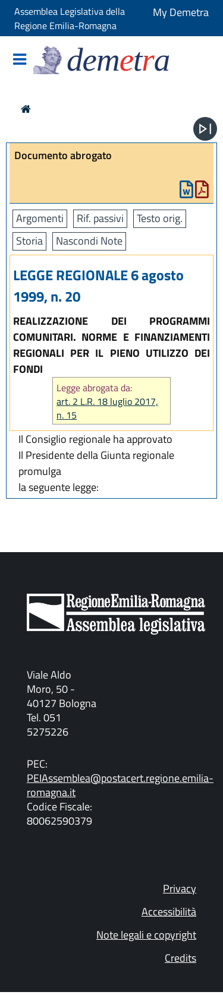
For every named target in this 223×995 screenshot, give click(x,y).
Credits (180, 958)
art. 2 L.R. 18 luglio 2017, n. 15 (107, 408)
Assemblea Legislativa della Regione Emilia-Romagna (69, 18)
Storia (29, 241)
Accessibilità (169, 912)
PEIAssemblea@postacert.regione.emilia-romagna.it (120, 785)
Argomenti (40, 218)
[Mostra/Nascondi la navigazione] (19, 60)
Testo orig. (160, 218)
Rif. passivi (100, 218)
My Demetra (181, 12)
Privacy (179, 888)
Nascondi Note (89, 241)
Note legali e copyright (146, 935)
